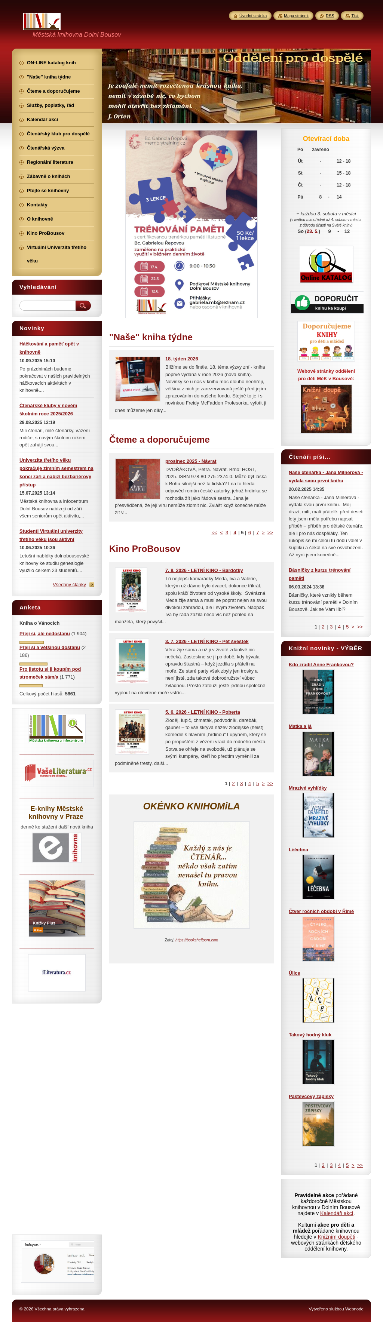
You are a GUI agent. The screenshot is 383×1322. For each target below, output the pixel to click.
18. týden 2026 (181, 359)
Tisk (355, 15)
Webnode (354, 1309)
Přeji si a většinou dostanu (49, 647)
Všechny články (69, 584)
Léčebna (298, 849)
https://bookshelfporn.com (196, 940)
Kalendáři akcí (336, 1213)
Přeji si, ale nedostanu (44, 633)
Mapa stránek (296, 15)
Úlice (294, 973)
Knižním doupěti (336, 1237)
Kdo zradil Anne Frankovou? (321, 664)
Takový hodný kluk (310, 1034)
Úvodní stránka (253, 15)
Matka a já (300, 726)
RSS (330, 15)
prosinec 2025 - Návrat (191, 461)
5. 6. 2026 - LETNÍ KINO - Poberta (202, 712)
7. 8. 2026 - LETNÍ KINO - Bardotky (204, 570)
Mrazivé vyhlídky (308, 788)
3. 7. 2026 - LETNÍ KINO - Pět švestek (207, 641)
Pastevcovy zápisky (311, 1096)
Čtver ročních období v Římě (321, 911)
